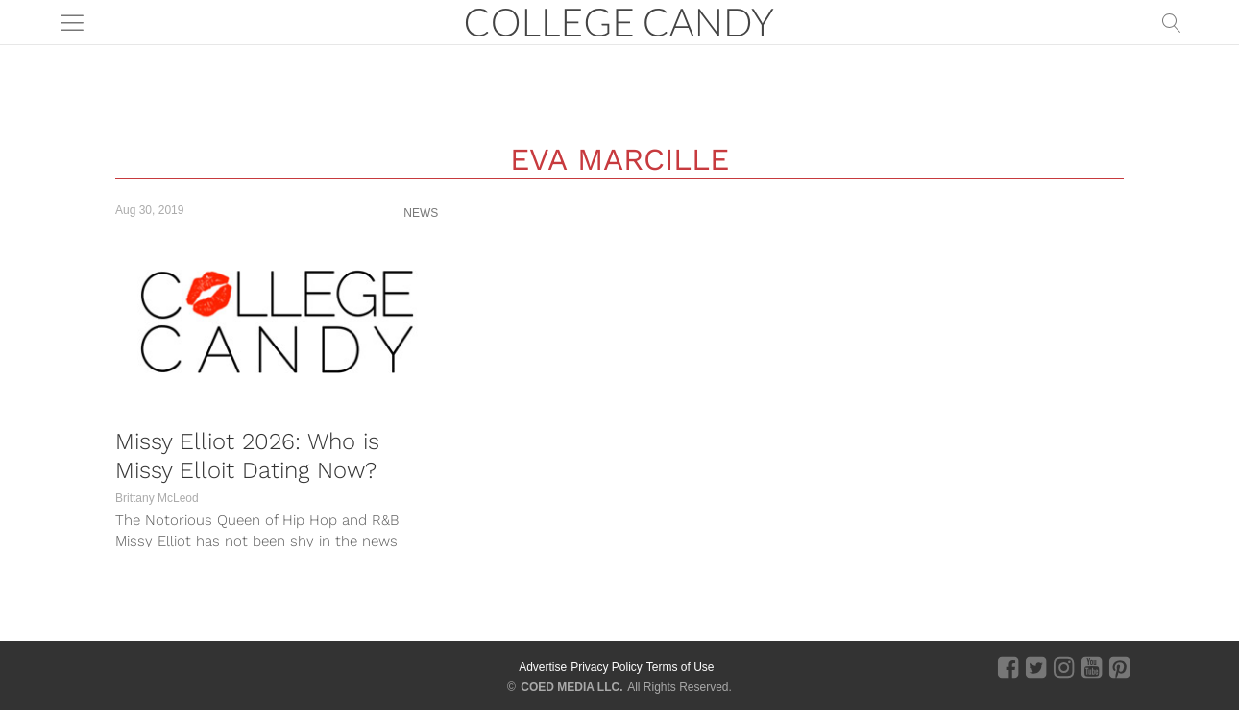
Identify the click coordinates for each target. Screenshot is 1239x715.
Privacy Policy (607, 667)
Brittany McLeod (157, 498)
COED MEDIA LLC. (571, 687)
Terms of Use (680, 667)
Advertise (543, 667)
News (420, 213)
